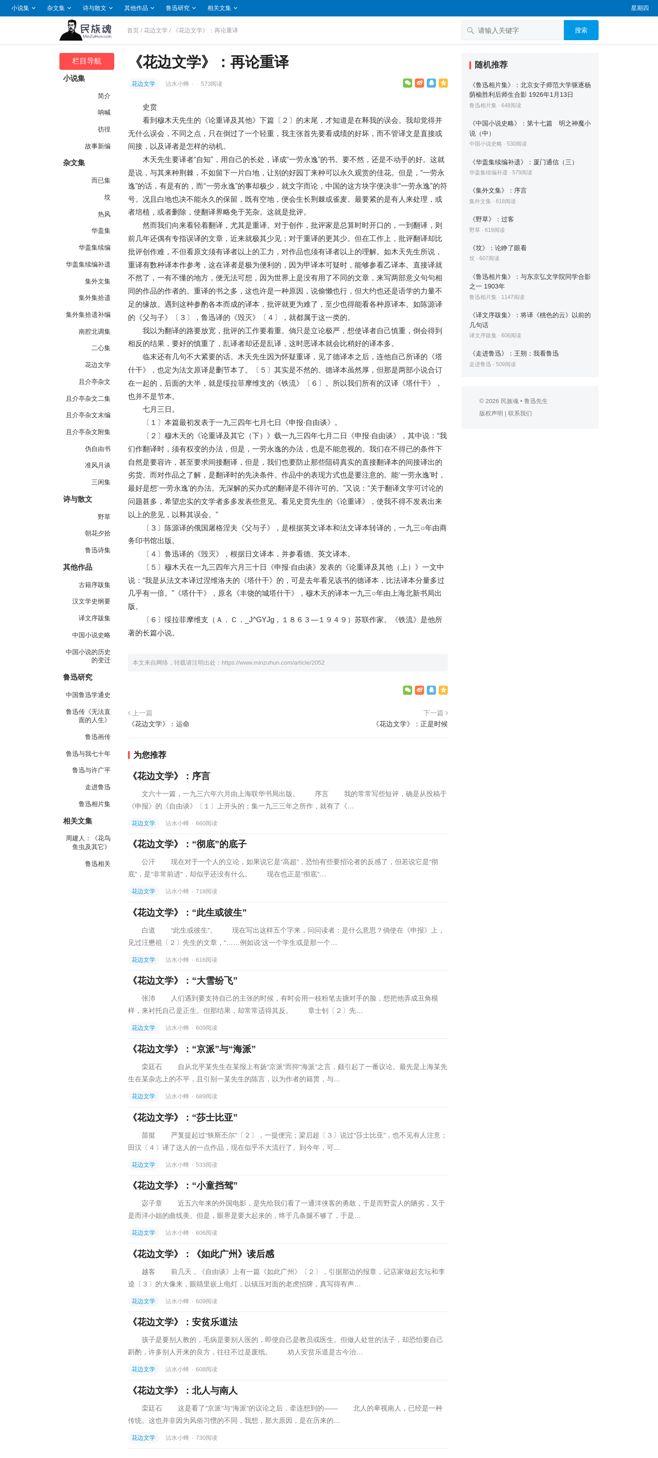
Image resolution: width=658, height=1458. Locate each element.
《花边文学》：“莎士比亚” (183, 1117)
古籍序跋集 (95, 584)
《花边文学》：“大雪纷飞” (183, 980)
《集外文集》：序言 (498, 190)
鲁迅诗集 (98, 550)
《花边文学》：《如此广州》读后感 (201, 1254)
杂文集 (56, 8)
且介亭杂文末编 (88, 415)
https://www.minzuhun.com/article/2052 (273, 662)
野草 (104, 516)
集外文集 (98, 281)
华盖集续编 (95, 247)
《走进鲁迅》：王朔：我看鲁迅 (514, 353)
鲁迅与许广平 (91, 770)
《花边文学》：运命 (159, 724)
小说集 (20, 8)
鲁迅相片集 (95, 804)
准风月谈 (98, 465)
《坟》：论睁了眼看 (498, 248)
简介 (104, 96)
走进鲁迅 (98, 787)
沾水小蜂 (178, 83)
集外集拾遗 (95, 297)
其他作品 (136, 8)
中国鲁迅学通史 (88, 694)
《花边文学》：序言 (169, 776)
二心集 (101, 347)
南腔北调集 (95, 331)
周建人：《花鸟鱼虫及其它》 (88, 842)
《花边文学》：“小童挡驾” (183, 1185)
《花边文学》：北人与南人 (183, 1390)
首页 (133, 30)
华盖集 (101, 230)
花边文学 (156, 30)
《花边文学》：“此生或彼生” (187, 912)
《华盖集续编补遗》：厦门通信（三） (523, 162)
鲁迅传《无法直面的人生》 (88, 716)
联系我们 (520, 413)
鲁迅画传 (98, 736)
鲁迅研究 (178, 8)
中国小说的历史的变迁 (88, 656)
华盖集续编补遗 (88, 264)
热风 (104, 214)
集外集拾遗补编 (88, 314)
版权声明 (491, 413)
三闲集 (101, 482)
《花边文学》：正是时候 (410, 724)
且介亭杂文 (95, 381)
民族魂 (510, 401)
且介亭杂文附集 (88, 431)
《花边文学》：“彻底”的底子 (187, 844)
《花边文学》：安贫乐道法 (183, 1322)
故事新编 (98, 146)
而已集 (101, 180)
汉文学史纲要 (91, 601)
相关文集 (219, 8)
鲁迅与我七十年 (88, 753)
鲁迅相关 (98, 863)
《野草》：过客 (491, 219)
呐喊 (104, 112)
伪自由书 (98, 448)
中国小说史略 (91, 635)
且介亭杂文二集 (88, 398)
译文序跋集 (95, 618)
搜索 (581, 30)
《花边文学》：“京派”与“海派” (192, 1049)
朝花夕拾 (98, 533)
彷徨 (104, 129)
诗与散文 (94, 8)
